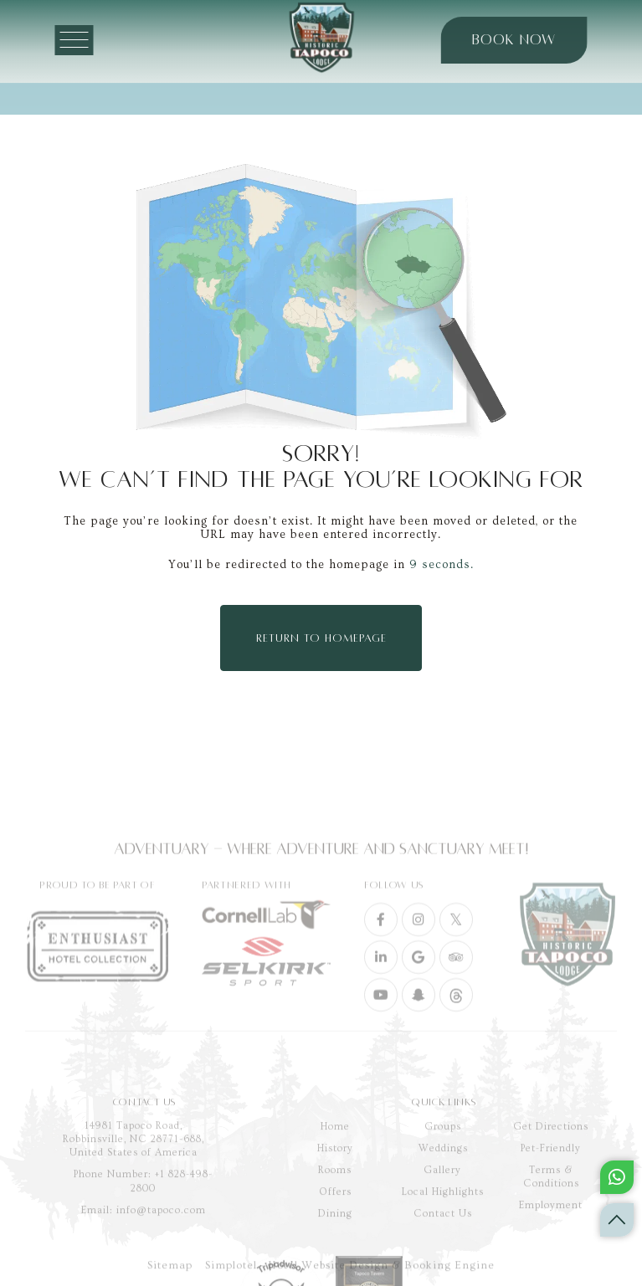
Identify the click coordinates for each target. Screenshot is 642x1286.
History (335, 1214)
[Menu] (90, 40)
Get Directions (551, 1192)
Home (335, 1192)
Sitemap (170, 1273)
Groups (443, 1192)
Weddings (443, 1214)
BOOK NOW (498, 40)
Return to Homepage (321, 638)
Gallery (442, 1236)
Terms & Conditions (551, 1243)
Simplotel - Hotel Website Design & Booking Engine (350, 1273)
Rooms (335, 1236)
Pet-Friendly (551, 1214)
